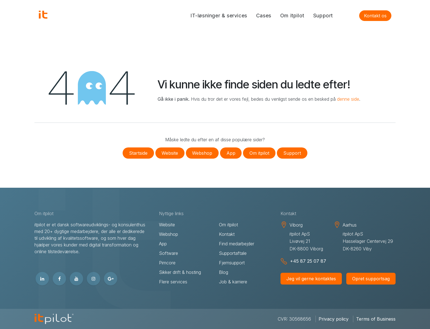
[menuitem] (218, 16)
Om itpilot (259, 153)
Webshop (202, 153)
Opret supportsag (371, 278)
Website (170, 153)
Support (292, 153)
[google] (110, 278)
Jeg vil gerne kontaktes (311, 278)
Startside (138, 153)
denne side (348, 99)
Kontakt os (375, 15)
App (230, 153)
